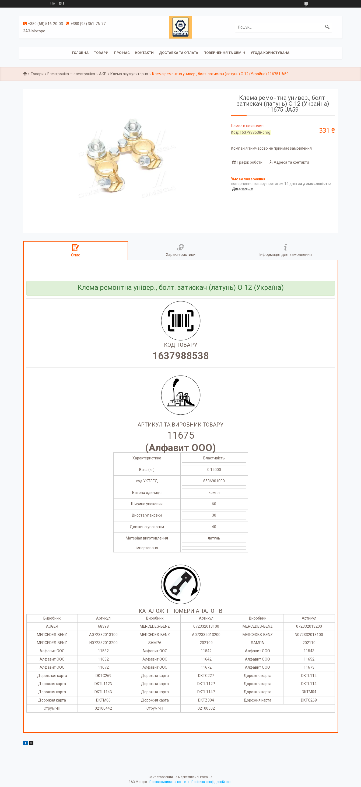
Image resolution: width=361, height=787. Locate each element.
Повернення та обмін (224, 53)
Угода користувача (270, 53)
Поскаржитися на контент (169, 782)
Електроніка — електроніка (71, 74)
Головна (80, 53)
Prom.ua (206, 777)
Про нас (122, 53)
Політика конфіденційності (212, 782)
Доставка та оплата (178, 53)
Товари (101, 53)
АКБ (103, 74)
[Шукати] (327, 27)
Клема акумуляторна (129, 74)
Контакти (144, 53)
